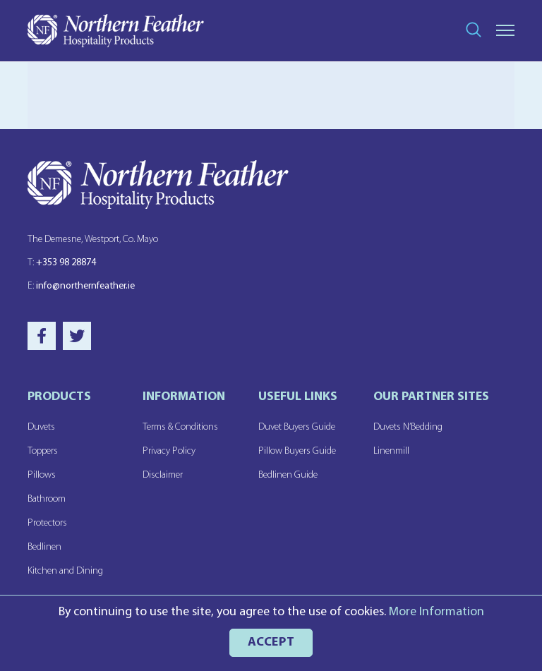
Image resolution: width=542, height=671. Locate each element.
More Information (436, 612)
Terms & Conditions (180, 427)
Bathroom (47, 499)
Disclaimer (163, 475)
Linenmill (391, 451)
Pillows (42, 475)
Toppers (43, 451)
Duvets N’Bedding (407, 427)
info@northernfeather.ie (81, 286)
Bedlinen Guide (288, 475)
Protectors (47, 523)
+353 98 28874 (62, 263)
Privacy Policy (169, 451)
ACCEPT (271, 642)
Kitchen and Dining (65, 571)
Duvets (41, 427)
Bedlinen (44, 547)
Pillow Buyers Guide (297, 451)
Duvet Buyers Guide (296, 427)
